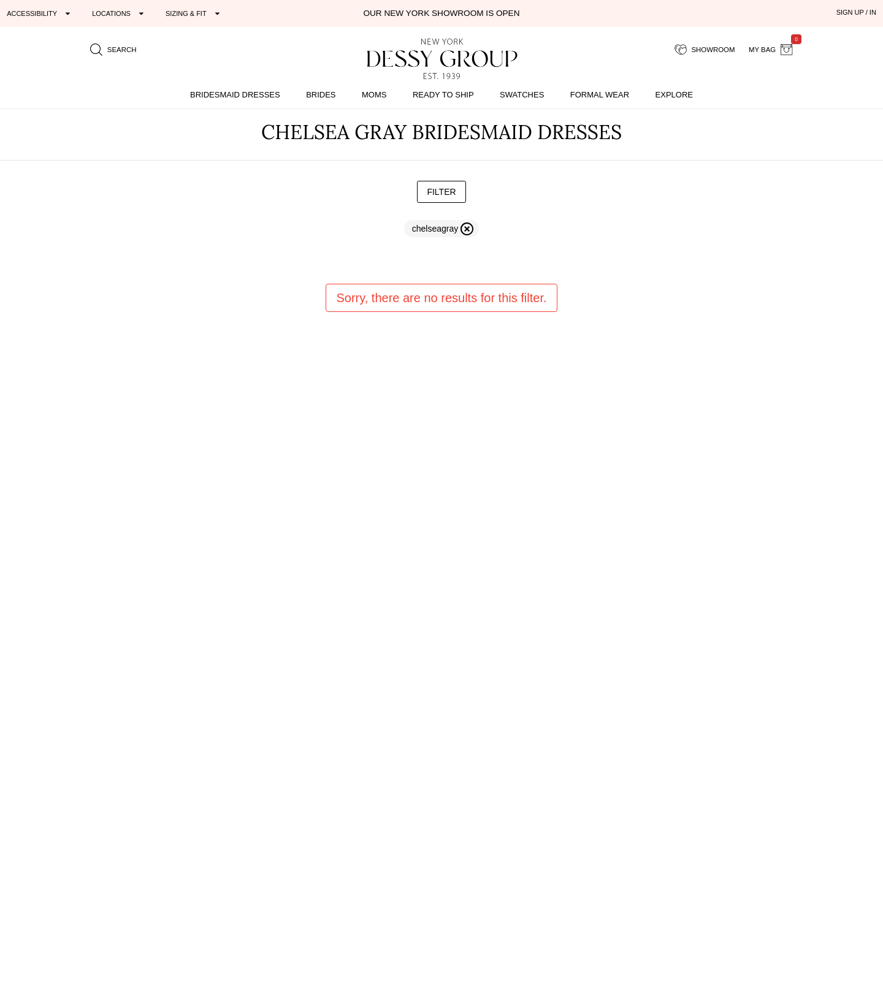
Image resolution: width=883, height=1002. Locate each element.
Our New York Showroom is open (441, 13)
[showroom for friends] (705, 50)
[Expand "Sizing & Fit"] (194, 13)
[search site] (113, 50)
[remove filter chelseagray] (441, 229)
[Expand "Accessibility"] (40, 13)
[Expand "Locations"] (119, 13)
